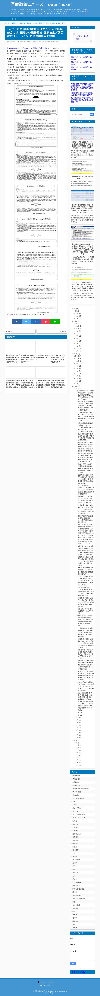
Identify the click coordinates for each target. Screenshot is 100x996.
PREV (9, 331)
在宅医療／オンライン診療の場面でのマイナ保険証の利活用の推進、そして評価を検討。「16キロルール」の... (85, 395)
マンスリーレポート (78, 814)
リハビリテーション (78, 818)
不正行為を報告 (78, 972)
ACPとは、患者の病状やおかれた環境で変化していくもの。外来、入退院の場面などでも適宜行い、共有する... (85, 581)
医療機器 (75, 831)
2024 (76, 354)
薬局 (57, 42)
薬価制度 (75, 921)
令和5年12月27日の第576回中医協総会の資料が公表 (27, 48)
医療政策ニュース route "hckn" (41, 4)
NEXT (63, 331)
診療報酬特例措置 (78, 889)
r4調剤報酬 (76, 779)
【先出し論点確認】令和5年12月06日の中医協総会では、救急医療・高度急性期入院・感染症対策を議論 (85, 643)
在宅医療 (47, 42)
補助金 (53, 42)
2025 (76, 321)
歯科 (73, 876)
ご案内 (74, 805)
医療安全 (35, 42)
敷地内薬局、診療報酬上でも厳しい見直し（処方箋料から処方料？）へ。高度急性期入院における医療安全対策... (85, 406)
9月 (78, 331)
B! (36, 321)
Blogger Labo (53, 993)
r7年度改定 (76, 785)
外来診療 (75, 850)
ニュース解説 (76, 808)
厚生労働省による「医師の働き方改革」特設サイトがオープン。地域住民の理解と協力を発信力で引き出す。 (85, 654)
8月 (78, 333)
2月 (78, 316)
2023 (76, 386)
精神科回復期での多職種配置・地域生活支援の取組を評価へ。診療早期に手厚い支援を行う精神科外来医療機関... (85, 447)
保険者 (74, 911)
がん (73, 801)
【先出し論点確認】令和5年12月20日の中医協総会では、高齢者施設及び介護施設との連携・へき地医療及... (85, 509)
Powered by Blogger (46, 983)
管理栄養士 (76, 860)
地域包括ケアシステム (79, 898)
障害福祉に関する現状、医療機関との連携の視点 (85, 611)
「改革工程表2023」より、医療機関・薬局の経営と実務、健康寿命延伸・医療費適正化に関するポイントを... (85, 468)
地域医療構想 (76, 895)
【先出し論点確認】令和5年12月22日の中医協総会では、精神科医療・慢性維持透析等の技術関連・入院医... (85, 479)
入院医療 (75, 908)
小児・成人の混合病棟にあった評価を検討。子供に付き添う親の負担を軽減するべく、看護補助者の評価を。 (85, 686)
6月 (78, 338)
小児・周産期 (76, 882)
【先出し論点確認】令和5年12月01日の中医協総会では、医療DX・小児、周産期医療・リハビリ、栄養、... (85, 706)
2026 (75, 309)
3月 (78, 313)
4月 (76, 311)
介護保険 (75, 843)
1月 (78, 318)
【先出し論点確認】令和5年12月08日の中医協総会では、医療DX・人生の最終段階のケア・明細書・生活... (85, 602)
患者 (39, 42)
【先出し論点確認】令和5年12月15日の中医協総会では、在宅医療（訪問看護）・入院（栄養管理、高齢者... (85, 561)
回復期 (74, 847)
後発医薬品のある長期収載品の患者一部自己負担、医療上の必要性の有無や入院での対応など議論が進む (85, 665)
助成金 (74, 879)
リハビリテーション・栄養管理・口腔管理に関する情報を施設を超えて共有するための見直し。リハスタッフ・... (85, 676)
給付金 (74, 866)
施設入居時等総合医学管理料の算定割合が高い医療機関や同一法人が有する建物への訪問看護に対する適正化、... (85, 529)
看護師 (74, 856)
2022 (76, 740)
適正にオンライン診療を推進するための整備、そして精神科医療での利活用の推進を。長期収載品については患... (85, 540)
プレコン (75, 811)
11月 (78, 326)
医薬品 (74, 821)
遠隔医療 (75, 840)
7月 (78, 336)
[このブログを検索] (80, 114)
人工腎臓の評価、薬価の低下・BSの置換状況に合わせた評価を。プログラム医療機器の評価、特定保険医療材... (85, 436)
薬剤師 (74, 928)
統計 (73, 902)
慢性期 (74, 918)
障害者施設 (76, 886)
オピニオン (75, 795)
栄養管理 (75, 837)
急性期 (74, 863)
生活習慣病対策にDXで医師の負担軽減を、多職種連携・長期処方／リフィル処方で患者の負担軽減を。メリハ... (85, 591)
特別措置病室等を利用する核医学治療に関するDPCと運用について (82, 100)
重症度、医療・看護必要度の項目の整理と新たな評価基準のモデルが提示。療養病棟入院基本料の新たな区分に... (85, 457)
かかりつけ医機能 (78, 798)
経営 (43, 42)
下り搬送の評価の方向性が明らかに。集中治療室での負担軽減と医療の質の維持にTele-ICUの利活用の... (85, 632)
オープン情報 (76, 792)
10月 (78, 328)
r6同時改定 (23, 42)
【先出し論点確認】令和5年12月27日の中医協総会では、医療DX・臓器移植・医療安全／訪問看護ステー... (85, 417)
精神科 (74, 892)
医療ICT (29, 42)
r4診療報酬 (76, 776)
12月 (77, 323)
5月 (78, 341)
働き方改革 (76, 905)
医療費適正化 (76, 834)
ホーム (14, 19)
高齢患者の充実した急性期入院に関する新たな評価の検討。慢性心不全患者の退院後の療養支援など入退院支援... (85, 550)
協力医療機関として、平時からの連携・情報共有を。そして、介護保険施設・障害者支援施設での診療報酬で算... (85, 490)
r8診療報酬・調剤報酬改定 (80, 788)
